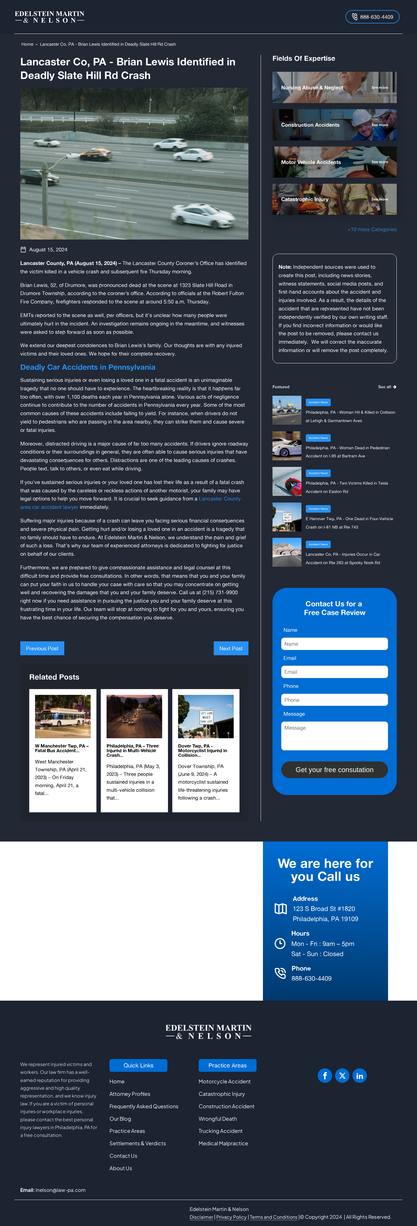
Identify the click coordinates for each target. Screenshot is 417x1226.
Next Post (231, 648)
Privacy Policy (231, 1217)
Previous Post (42, 648)
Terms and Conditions (273, 1217)
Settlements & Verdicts (137, 1143)
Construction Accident (227, 1106)
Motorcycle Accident (225, 1081)
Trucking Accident (221, 1130)
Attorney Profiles (129, 1093)
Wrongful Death (218, 1118)
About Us (120, 1168)
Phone (291, 686)
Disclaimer (201, 1217)
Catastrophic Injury (222, 1093)
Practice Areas (127, 1130)
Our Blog (120, 1118)
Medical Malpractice (223, 1143)
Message (294, 713)
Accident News (318, 402)
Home (27, 44)
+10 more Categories (372, 229)
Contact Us (123, 1155)
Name (290, 630)
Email (290, 658)
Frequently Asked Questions (143, 1106)
